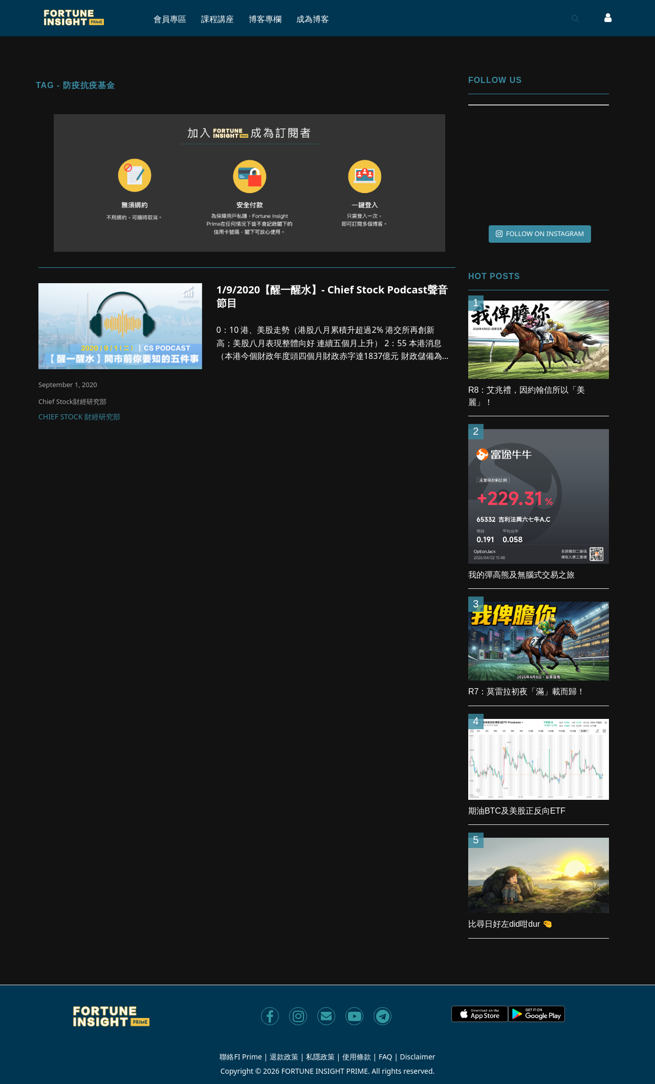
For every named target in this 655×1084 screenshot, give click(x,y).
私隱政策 (320, 1056)
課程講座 (217, 19)
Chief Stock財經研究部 (72, 401)
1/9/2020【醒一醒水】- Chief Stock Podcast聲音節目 (332, 296)
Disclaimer (417, 1056)
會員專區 (170, 19)
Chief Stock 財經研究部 (79, 417)
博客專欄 (265, 19)
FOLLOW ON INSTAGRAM (540, 233)
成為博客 (312, 19)
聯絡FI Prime (241, 1056)
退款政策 (284, 1056)
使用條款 (356, 1056)
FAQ (385, 1056)
